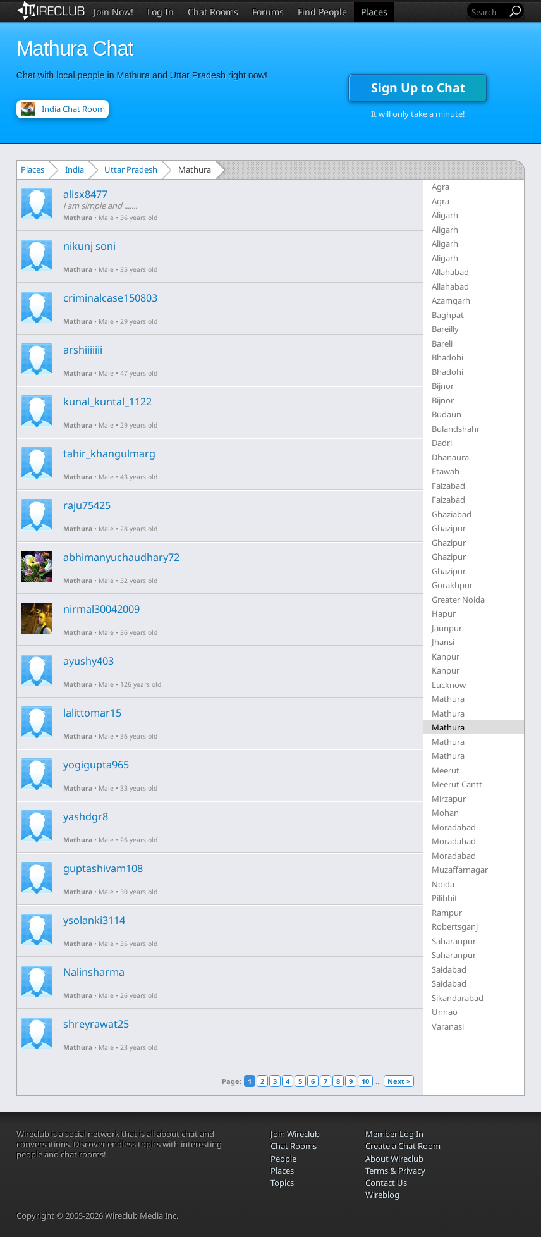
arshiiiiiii (82, 349)
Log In (160, 12)
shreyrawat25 (96, 1024)
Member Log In (394, 1134)
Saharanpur (454, 941)
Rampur (447, 912)
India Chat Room (73, 108)
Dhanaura (450, 457)
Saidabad (449, 969)
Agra (440, 186)
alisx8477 (85, 194)
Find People (322, 12)
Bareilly (445, 329)
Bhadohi (447, 357)
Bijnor (443, 385)
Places (374, 12)
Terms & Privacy (395, 1171)
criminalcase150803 (110, 298)
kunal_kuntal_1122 (107, 401)
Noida (443, 884)
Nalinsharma (94, 972)
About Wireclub (394, 1159)
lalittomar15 (92, 712)
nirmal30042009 (101, 609)
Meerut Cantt (457, 784)
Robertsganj (455, 926)
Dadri (442, 442)
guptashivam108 (103, 868)
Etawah (445, 471)
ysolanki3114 (94, 920)
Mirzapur (449, 798)
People (283, 1159)
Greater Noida (458, 599)
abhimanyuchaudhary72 (121, 557)
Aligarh (445, 215)
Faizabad (448, 485)
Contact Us (386, 1183)
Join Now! (113, 12)
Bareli (442, 343)
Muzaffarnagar (460, 869)
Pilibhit (445, 898)
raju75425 (87, 505)
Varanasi (448, 1026)
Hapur (444, 613)
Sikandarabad (457, 998)
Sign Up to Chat (418, 87)
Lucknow (449, 685)
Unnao (445, 1012)
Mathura (77, 217)
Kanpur (445, 656)
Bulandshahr (456, 428)
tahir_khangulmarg (109, 453)
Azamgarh (451, 300)
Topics (282, 1183)
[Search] (487, 12)
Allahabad (450, 272)
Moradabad (454, 827)
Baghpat (448, 315)
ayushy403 (88, 661)
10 (365, 1081)
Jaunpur (447, 628)
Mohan (445, 812)
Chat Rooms (213, 12)
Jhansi (443, 642)
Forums (268, 12)
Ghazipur (449, 528)
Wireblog (382, 1195)
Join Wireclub (295, 1134)
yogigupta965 (96, 764)
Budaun (446, 414)
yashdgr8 (85, 816)
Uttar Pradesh (130, 169)
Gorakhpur (452, 585)
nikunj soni (89, 246)
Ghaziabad (451, 514)
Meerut (445, 770)
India (74, 169)
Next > (398, 1081)
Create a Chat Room (403, 1146)
